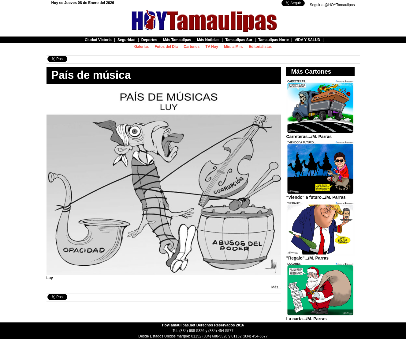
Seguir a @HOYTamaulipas (332, 5)
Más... (276, 287)
